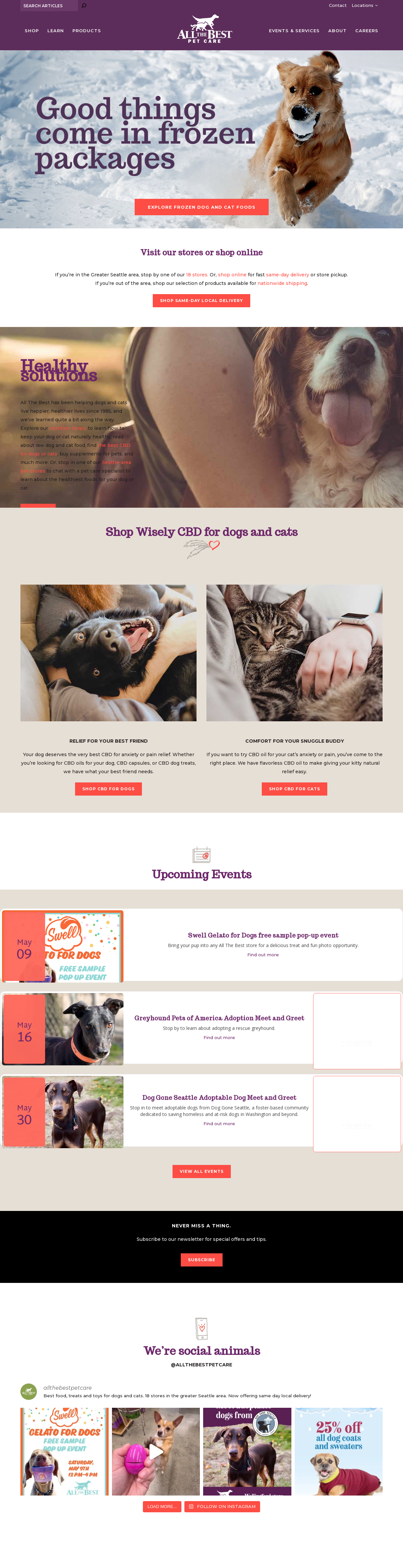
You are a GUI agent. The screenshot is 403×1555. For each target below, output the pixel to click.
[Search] (84, 5)
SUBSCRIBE (201, 1259)
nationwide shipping (282, 283)
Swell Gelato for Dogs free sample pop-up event (263, 935)
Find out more (263, 954)
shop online (232, 275)
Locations (362, 5)
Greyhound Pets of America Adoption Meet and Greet (219, 1018)
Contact (338, 5)
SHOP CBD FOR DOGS (108, 788)
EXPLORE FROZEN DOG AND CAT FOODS (201, 207)
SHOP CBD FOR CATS (294, 788)
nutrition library (68, 428)
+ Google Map (357, 1042)
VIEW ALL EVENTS (202, 1171)
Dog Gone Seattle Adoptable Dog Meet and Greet (219, 1098)
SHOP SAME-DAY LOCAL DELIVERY (201, 300)
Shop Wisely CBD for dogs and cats (202, 531)
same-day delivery (287, 275)
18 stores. (197, 275)
